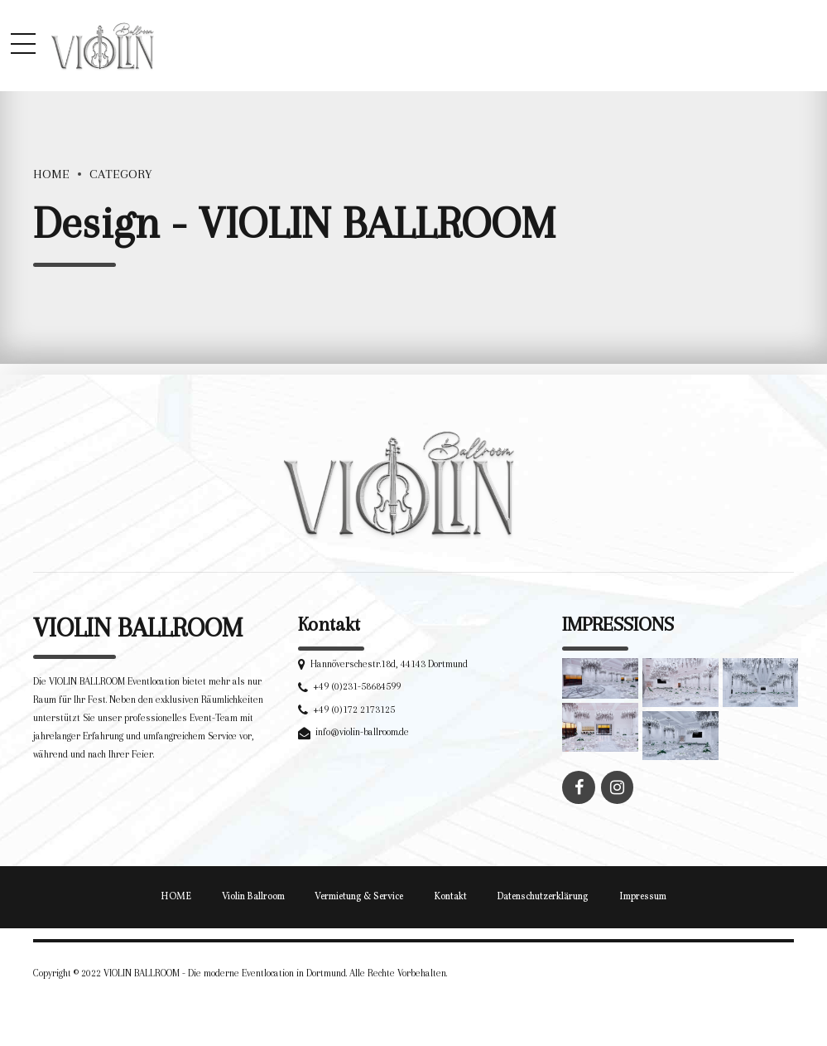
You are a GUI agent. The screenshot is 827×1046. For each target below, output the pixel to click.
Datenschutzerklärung (543, 896)
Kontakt (450, 896)
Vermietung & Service (359, 896)
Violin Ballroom (253, 896)
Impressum (642, 896)
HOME (176, 896)
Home (51, 174)
